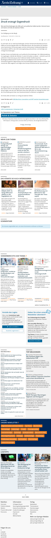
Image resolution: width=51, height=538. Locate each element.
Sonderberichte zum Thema (13, 256)
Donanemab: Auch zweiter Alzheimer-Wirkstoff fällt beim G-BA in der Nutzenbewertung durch (42, 148)
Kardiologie (17, 432)
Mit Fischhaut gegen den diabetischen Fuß (11, 380)
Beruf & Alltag (37, 426)
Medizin (3, 508)
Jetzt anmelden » (13, 327)
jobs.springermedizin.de (37, 523)
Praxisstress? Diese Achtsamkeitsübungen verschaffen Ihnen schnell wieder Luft (42, 468)
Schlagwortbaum (17, 504)
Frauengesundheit (33, 429)
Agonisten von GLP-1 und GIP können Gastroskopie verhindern (10, 384)
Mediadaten (33, 504)
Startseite (3, 504)
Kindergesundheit (28, 432)
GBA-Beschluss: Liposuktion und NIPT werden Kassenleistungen (31, 99)
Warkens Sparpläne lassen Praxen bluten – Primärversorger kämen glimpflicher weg (11, 368)
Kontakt (15, 514)
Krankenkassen (8, 109)
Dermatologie (5, 429)
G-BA (2, 109)
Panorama (4, 512)
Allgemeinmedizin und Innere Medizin (12, 426)
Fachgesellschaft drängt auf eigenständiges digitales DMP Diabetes (6, 147)
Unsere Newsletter (9, 422)
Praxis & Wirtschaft (6, 510)
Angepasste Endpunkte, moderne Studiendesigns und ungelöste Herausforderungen (8, 273)
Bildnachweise (17, 516)
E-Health (23, 429)
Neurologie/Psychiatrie (8, 436)
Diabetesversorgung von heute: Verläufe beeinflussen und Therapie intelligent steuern (12, 377)
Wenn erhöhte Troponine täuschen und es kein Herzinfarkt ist (38, 377)
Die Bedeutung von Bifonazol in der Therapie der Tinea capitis (41, 193)
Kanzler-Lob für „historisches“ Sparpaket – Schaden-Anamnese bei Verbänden (11, 394)
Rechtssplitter (22, 439)
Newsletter (33, 512)
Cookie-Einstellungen (19, 510)
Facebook (3, 534)
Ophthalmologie (29, 436)
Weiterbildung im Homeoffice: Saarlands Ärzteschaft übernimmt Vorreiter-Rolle (11, 360)
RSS (31, 514)
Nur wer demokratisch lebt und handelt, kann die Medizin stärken (12, 372)
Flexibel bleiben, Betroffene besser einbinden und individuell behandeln (25, 275)
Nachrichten (5, 352)
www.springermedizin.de (37, 519)
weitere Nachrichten (20, 416)
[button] (46, 3)
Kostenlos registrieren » (12, 330)
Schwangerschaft (18, 109)
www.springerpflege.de (36, 521)
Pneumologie (39, 436)
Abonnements (34, 510)
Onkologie (19, 436)
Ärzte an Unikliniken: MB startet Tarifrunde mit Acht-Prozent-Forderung (13, 398)
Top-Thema (28, 426)
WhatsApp (4, 536)
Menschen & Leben (40, 432)
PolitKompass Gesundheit (9, 439)
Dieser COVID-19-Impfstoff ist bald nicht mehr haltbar (12, 412)
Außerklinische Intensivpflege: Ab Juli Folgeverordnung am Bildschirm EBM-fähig (11, 402)
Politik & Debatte (5, 506)
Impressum (16, 512)
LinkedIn (3, 532)
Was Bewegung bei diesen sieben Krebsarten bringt (24, 466)
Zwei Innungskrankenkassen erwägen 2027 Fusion (11, 364)
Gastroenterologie (7, 432)
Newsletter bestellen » (35, 341)
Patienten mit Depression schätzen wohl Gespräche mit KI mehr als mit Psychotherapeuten (11, 408)
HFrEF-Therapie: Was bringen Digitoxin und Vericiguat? (36, 396)
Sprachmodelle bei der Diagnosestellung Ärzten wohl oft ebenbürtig (11, 355)
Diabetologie (15, 429)
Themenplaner (34, 506)
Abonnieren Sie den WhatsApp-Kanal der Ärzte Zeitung (8, 466)
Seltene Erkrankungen (8, 442)
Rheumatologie (33, 439)
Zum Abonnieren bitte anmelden (25, 128)
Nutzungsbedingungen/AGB (21, 506)
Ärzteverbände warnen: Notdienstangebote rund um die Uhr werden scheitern (24, 148)
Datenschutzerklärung (19, 508)
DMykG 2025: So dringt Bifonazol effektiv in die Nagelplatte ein (7, 193)
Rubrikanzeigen (34, 508)
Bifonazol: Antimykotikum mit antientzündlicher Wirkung (24, 193)
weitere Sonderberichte (42, 305)
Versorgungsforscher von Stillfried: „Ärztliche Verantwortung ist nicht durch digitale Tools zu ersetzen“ (12, 389)
